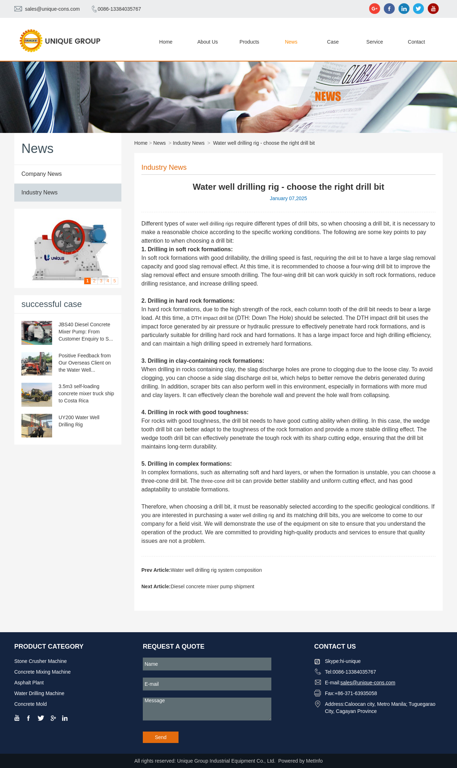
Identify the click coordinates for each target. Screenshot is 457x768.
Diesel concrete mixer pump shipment (212, 586)
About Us (207, 42)
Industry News (39, 192)
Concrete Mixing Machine (42, 672)
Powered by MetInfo (300, 761)
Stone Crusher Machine (40, 661)
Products (249, 42)
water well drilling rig (251, 515)
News (291, 42)
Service (374, 42)
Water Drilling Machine (39, 693)
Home (165, 42)
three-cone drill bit (221, 481)
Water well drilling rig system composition (216, 570)
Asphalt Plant (29, 682)
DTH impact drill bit (212, 318)
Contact (416, 42)
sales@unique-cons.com (52, 9)
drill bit (355, 258)
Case (333, 42)
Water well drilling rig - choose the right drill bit (264, 143)
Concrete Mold (30, 704)
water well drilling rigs (209, 224)
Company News (41, 174)
